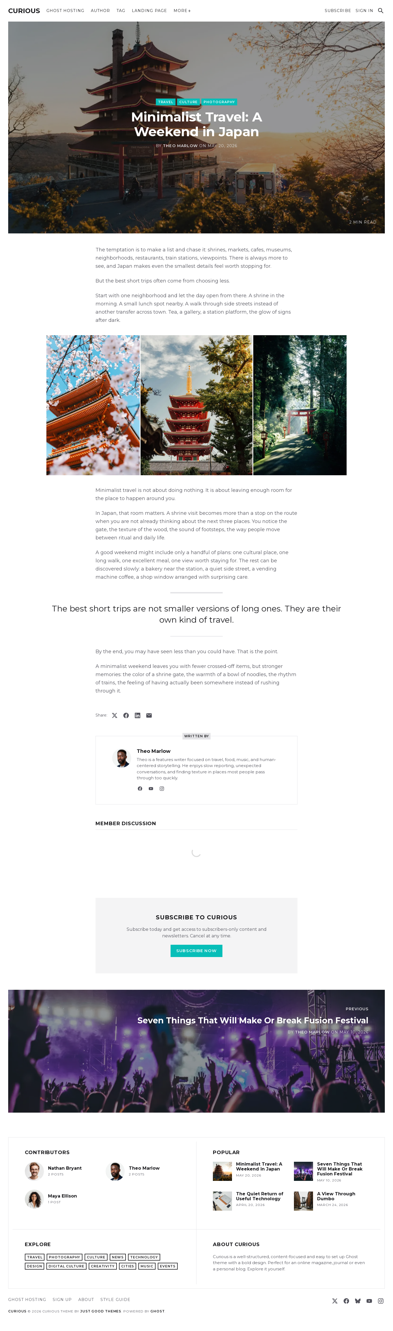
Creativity (103, 1266)
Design (34, 1266)
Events (167, 1266)
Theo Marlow (180, 145)
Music (147, 1266)
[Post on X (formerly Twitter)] (115, 715)
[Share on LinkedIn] (137, 715)
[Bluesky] (358, 1301)
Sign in (364, 10)
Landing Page (149, 10)
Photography (219, 102)
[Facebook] (140, 788)
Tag (121, 10)
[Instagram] (162, 788)
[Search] (381, 11)
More (182, 10)
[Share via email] (149, 715)
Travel (165, 102)
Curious (24, 11)
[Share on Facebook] (126, 715)
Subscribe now (196, 950)
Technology (144, 1257)
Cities (127, 1266)
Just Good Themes (100, 1311)
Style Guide (115, 1299)
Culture (188, 102)
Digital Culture (66, 1266)
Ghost (157, 1311)
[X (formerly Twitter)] (335, 1301)
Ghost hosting (65, 10)
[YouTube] (151, 788)
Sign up (62, 1299)
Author (100, 10)
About (86, 1299)
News (118, 1257)
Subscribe (338, 10)
